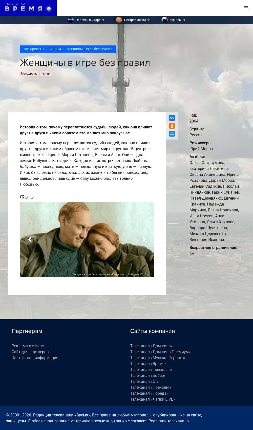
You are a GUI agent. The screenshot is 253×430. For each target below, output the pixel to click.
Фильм (55, 49)
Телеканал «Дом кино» (151, 346)
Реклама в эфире (28, 346)
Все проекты (34, 49)
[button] (30, 239)
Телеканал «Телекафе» (151, 369)
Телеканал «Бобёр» (148, 375)
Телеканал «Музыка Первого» (158, 357)
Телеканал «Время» (148, 363)
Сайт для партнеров (30, 351)
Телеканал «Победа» (149, 393)
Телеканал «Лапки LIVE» (152, 399)
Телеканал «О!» (144, 381)
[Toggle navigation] (246, 8)
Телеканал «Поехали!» (150, 387)
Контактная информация (35, 357)
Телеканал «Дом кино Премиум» (160, 351)
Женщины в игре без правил (89, 49)
